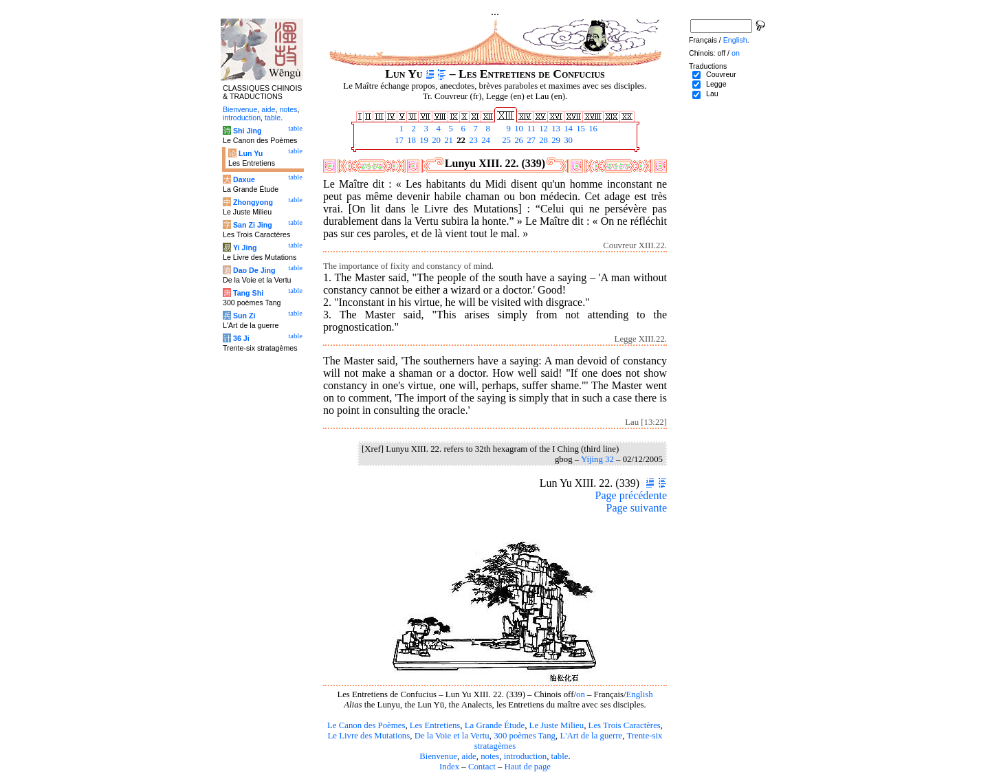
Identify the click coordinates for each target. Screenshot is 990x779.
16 (591, 128)
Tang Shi (248, 293)
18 (410, 140)
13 (554, 128)
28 (542, 140)
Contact (482, 766)
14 (567, 128)
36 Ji (241, 338)
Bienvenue (438, 756)
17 (398, 140)
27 (530, 140)
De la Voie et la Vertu (452, 735)
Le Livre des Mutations (368, 735)
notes (490, 756)
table (560, 756)
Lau (712, 93)
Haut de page (528, 766)
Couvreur (721, 74)
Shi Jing (247, 131)
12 (542, 128)
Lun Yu (251, 153)
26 (517, 140)
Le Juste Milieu (556, 725)
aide (468, 756)
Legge (716, 84)
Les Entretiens (435, 725)
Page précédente (631, 495)
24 (484, 140)
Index (449, 766)
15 (579, 128)
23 (472, 140)
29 (554, 140)
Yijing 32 (597, 459)
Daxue (244, 179)
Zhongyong (253, 202)
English (639, 694)
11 (530, 128)
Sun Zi (244, 315)
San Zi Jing (252, 225)
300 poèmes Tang (525, 735)
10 (517, 128)
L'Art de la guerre (591, 735)
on (580, 694)
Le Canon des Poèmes (366, 725)
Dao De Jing (254, 270)
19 (422, 140)
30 (567, 140)
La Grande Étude (495, 725)
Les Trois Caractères (624, 725)
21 (447, 140)
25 (505, 140)
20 (435, 140)
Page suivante (636, 508)
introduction (525, 756)
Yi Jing (245, 247)
